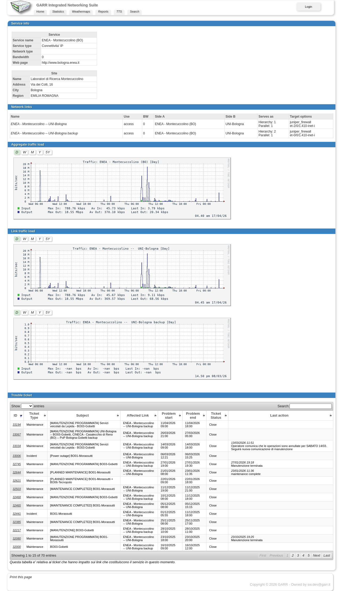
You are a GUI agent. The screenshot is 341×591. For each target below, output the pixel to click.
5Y (48, 152)
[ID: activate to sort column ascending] (17, 415)
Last (326, 555)
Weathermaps (81, 11)
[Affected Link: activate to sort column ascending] (139, 415)
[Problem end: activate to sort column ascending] (194, 415)
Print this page (21, 577)
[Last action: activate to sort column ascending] (280, 415)
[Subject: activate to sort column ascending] (83, 415)
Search (134, 11)
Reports (103, 11)
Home (40, 11)
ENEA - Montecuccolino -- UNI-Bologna (39, 124)
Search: (305, 406)
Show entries (27, 406)
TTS (119, 11)
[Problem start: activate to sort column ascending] (170, 415)
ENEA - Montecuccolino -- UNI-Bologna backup (44, 133)
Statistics (58, 11)
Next (316, 555)
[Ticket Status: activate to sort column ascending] (217, 415)
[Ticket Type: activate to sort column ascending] (35, 415)
